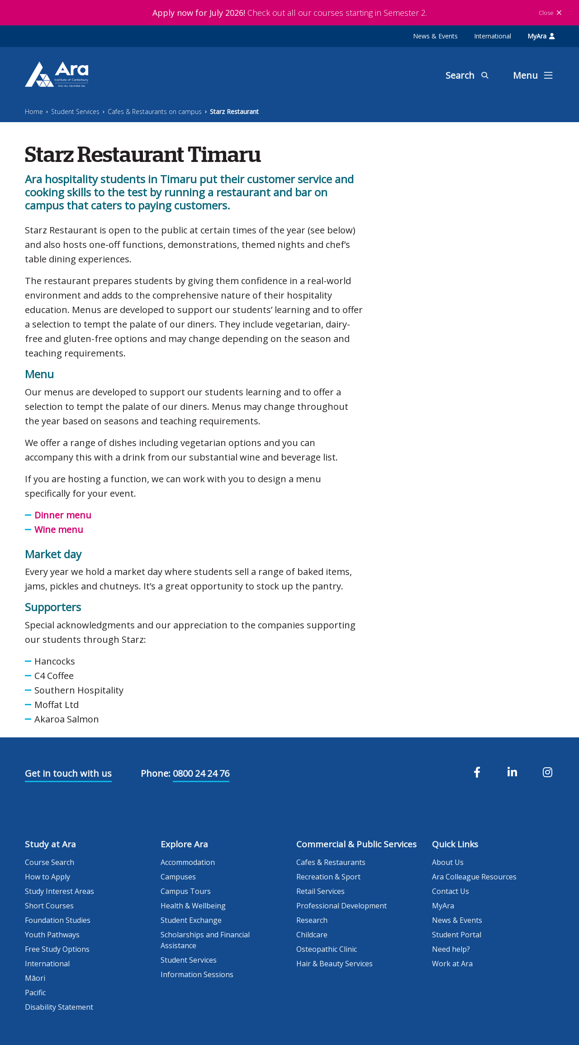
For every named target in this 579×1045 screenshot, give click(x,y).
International (492, 36)
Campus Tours (186, 891)
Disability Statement (59, 1007)
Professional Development (341, 906)
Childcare (311, 935)
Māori (35, 978)
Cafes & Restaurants (330, 862)
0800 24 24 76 (201, 773)
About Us (448, 862)
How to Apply (47, 877)
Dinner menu (62, 515)
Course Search (49, 862)
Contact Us (450, 891)
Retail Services (320, 891)
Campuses (178, 877)
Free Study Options (57, 949)
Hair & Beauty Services (334, 964)
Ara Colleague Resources (474, 877)
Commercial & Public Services (356, 844)
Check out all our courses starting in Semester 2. (289, 12)
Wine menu (58, 529)
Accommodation (188, 862)
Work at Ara (452, 964)
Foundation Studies (57, 920)
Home (34, 111)
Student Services (75, 111)
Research (311, 920)
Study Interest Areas (59, 891)
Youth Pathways (52, 935)
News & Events (435, 36)
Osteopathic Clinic (326, 949)
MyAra (541, 36)
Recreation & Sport (328, 877)
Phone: (156, 773)
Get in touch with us (68, 773)
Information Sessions (197, 974)
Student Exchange (191, 920)
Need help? (451, 949)
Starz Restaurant (234, 111)
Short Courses (49, 906)
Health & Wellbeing (193, 906)
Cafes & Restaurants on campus (155, 111)
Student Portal (456, 935)
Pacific (35, 993)
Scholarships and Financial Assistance (205, 940)
